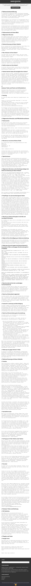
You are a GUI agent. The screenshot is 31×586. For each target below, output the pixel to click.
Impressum (3, 577)
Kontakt (3, 579)
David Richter (15, 1)
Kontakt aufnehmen (15, 7)
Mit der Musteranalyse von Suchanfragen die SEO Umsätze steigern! (14, 569)
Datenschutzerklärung (6, 576)
